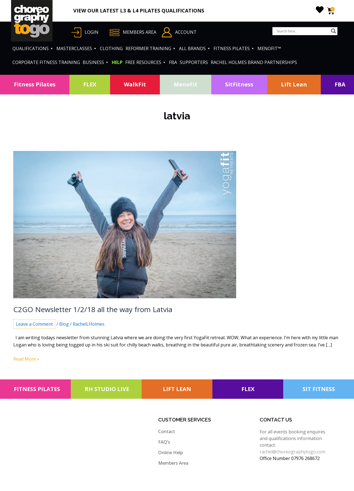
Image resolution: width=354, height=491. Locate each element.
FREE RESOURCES (145, 62)
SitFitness (239, 84)
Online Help (170, 452)
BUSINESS (96, 62)
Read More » (26, 359)
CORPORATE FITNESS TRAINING (46, 62)
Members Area (173, 463)
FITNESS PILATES (234, 48)
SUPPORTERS (194, 62)
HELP (117, 62)
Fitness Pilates (35, 84)
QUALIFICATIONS (33, 48)
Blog (64, 324)
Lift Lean (294, 84)
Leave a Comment (34, 324)
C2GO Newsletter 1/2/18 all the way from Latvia (92, 309)
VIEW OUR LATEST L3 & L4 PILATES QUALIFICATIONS (138, 10)
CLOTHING (111, 48)
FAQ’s (164, 442)
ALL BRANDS (195, 48)
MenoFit (185, 84)
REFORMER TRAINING (151, 48)
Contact (166, 431)
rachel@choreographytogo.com (292, 452)
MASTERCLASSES (76, 48)
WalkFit (135, 84)
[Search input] (302, 31)
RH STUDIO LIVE (107, 389)
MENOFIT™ (269, 48)
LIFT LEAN (177, 389)
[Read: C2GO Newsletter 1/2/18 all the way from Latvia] (124, 224)
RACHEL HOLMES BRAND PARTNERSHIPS (254, 62)
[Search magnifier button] (333, 31)
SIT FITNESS (319, 389)
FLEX (89, 84)
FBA (173, 62)
